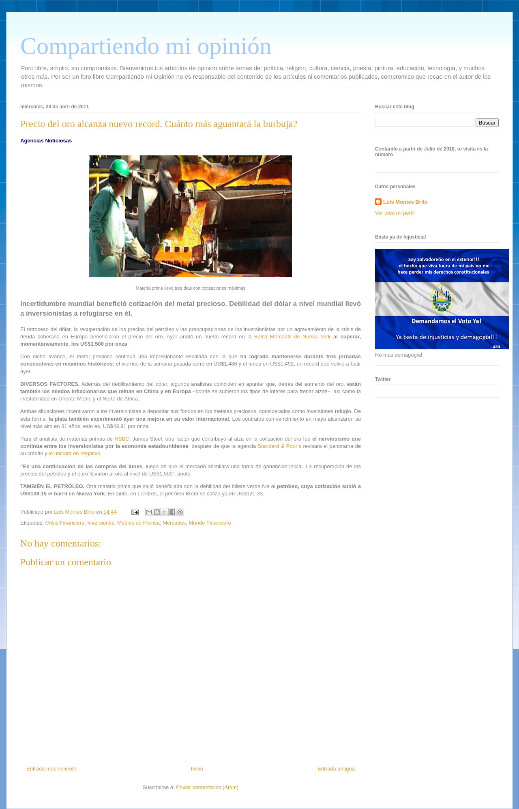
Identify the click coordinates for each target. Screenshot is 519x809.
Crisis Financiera (64, 523)
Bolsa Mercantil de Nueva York (292, 336)
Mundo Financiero (210, 523)
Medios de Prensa (138, 523)
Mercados (174, 523)
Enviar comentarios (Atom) (207, 787)
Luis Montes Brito (75, 512)
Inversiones (100, 523)
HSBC (122, 439)
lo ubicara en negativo (74, 453)
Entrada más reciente (51, 769)
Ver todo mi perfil (395, 213)
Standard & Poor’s (279, 446)
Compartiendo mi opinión (146, 45)
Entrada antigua (336, 769)
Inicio (197, 769)
